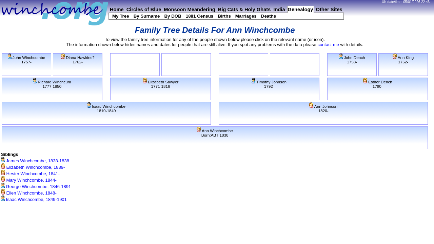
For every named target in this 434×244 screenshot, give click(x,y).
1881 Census (200, 16)
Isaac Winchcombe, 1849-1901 (34, 199)
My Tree (120, 16)
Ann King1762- (403, 59)
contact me (328, 44)
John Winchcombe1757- (26, 59)
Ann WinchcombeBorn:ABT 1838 (215, 132)
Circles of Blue (143, 9)
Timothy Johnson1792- (269, 84)
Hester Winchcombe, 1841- (30, 173)
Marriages (246, 16)
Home (117, 9)
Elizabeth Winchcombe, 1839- (33, 167)
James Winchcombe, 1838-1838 (35, 160)
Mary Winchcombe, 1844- (29, 180)
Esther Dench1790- (377, 84)
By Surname (147, 16)
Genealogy (300, 9)
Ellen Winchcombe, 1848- (29, 193)
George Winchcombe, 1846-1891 (36, 186)
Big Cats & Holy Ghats (244, 9)
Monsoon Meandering (189, 9)
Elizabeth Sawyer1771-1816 (161, 84)
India (279, 9)
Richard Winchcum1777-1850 (52, 84)
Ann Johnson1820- (323, 108)
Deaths (268, 16)
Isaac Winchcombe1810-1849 (106, 108)
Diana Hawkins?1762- (78, 59)
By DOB (172, 16)
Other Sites (329, 9)
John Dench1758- (352, 59)
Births (224, 16)
